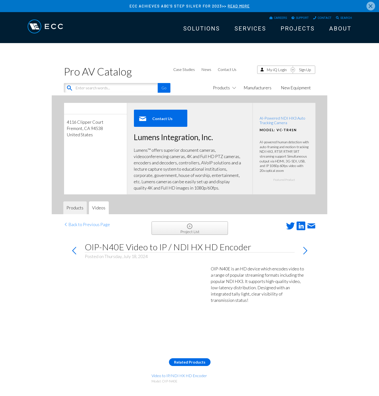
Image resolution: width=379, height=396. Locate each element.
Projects (298, 30)
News (206, 73)
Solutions (201, 30)
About (340, 30)
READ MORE (238, 6)
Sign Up (305, 74)
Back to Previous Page (87, 228)
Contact (320, 18)
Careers (269, 18)
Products (223, 92)
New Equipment (296, 92)
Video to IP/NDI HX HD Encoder (179, 380)
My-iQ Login (277, 74)
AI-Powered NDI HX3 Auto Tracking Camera (282, 124)
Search (344, 18)
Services (250, 30)
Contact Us (227, 73)
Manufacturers (257, 92)
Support (295, 18)
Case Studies (184, 73)
